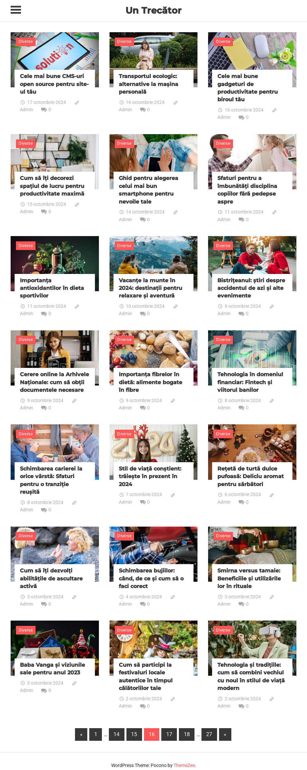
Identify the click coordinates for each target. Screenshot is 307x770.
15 (134, 726)
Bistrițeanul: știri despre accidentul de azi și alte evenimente (251, 285)
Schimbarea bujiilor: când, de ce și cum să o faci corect (151, 571)
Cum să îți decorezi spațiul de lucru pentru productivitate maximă (52, 184)
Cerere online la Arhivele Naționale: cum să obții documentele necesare (54, 377)
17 (169, 726)
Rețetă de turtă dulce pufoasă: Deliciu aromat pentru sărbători (250, 471)
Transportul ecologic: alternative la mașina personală (148, 83)
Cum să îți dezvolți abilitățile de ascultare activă (51, 571)
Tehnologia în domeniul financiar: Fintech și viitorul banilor (250, 377)
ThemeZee (184, 757)
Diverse (26, 41)
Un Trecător (153, 10)
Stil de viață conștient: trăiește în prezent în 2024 (150, 471)
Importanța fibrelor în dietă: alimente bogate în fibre (150, 377)
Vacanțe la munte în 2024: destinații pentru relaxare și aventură (150, 285)
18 (187, 726)
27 (209, 726)
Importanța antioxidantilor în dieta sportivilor (52, 285)
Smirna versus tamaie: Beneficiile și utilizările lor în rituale (249, 571)
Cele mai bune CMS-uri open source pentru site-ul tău (54, 83)
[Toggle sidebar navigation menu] (17, 10)
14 (116, 726)
